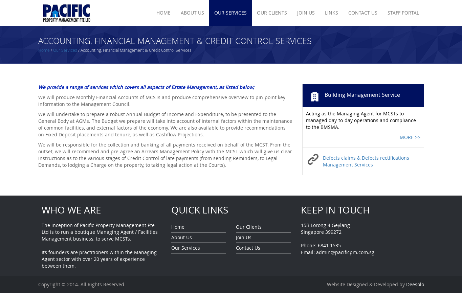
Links (331, 12)
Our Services (230, 12)
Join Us (306, 12)
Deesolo (415, 284)
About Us (192, 12)
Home (163, 12)
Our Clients (272, 12)
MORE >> (410, 137)
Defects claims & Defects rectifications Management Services (366, 161)
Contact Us (362, 12)
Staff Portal (403, 12)
